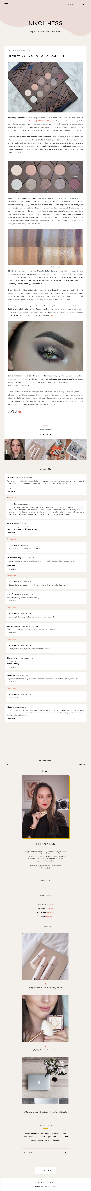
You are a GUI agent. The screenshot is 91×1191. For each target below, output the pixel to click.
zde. (51, 315)
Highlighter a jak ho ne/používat (45, 1049)
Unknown (11, 675)
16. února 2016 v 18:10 (24, 582)
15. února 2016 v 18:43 (31, 626)
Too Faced (57, 1137)
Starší (82, 764)
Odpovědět (12, 491)
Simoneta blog (13, 658)
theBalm (55, 1140)
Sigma (49, 1137)
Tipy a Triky (45, 912)
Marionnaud (34, 1137)
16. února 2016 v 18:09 (24, 504)
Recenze (21, 50)
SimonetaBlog (13, 664)
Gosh (47, 1133)
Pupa (43, 1137)
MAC (25, 1137)
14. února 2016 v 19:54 (20, 523)
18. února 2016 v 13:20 (19, 707)
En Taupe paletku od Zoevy (39, 121)
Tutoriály (46, 916)
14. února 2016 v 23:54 (26, 594)
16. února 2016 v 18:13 (24, 545)
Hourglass (55, 1133)
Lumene (63, 1133)
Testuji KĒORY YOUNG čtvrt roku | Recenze (45, 987)
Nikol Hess (13, 504)
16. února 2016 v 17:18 (22, 675)
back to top (45, 1170)
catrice (48, 1140)
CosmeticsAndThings (16, 626)
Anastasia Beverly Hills (34, 1133)
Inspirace (45, 904)
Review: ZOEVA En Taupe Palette (36, 56)
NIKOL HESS (45, 23)
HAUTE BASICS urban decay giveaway (23, 529)
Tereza (10, 523)
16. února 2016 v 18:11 (24, 645)
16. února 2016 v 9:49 (26, 658)
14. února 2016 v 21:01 (28, 558)
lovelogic (52, 1186)
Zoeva (29, 50)
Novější (9, 764)
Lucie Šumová (13, 594)
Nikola (9, 707)
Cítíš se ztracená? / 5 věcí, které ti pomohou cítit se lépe (45, 1111)
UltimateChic (12, 478)
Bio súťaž (11, 566)
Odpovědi (12, 498)
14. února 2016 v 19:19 (25, 478)
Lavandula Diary (14, 558)
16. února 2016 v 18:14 (24, 695)
